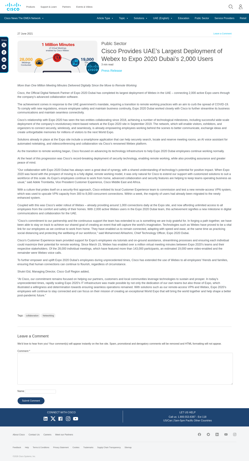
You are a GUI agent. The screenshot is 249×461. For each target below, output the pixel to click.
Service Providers (224, 18)
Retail (243, 18)
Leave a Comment (222, 33)
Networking (48, 315)
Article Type (105, 18)
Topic (123, 18)
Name (20, 391)
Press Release (111, 70)
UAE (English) (162, 18)
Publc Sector (202, 18)
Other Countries (203, 420)
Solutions (141, 18)
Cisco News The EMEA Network (24, 18)
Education (183, 18)
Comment (23, 351)
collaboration (32, 315)
